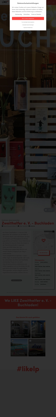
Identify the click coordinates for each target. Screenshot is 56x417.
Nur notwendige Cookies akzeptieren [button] (28, 22)
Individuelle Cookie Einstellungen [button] (28, 24)
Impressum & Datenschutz (28, 27)
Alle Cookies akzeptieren (28, 18)
